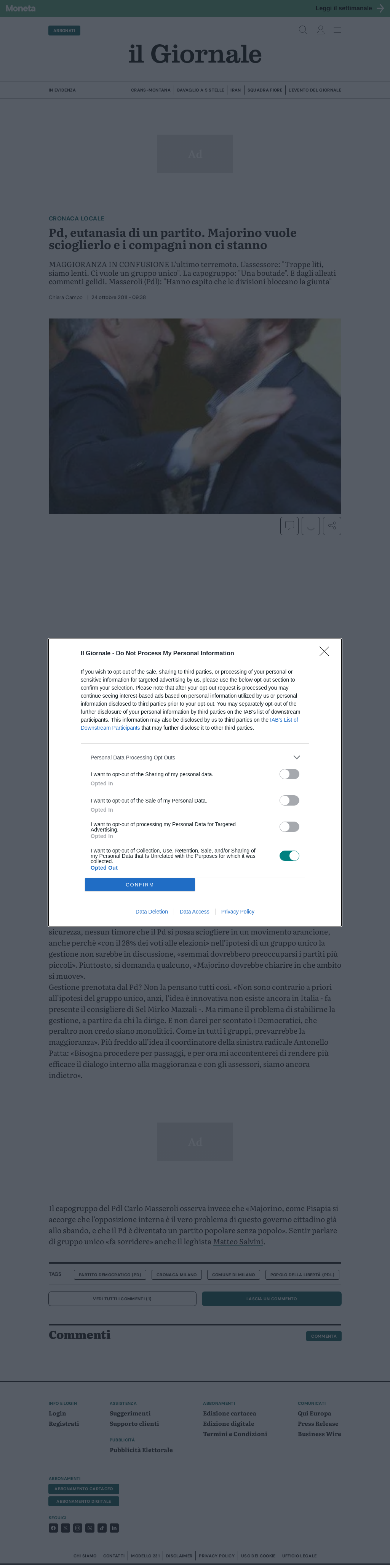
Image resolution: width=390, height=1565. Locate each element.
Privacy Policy (237, 912)
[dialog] (195, 782)
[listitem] (195, 757)
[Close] (327, 654)
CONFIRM (140, 884)
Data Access (194, 912)
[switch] (289, 774)
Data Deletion (152, 912)
